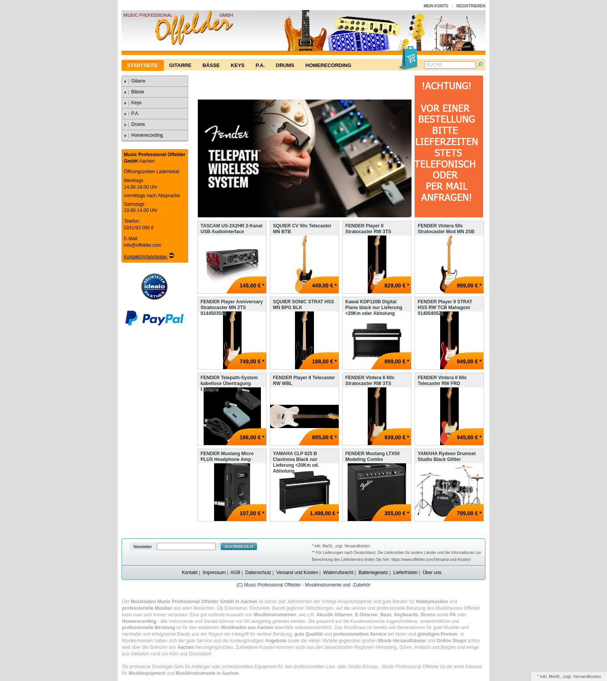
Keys (237, 65)
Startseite (142, 65)
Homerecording (328, 65)
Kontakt (190, 572)
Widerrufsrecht (338, 572)
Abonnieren (239, 546)
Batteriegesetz (373, 572)
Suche (434, 64)
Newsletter (143, 546)
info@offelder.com (142, 245)
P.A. (260, 65)
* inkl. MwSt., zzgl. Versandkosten (341, 546)
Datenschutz (258, 572)
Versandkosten (587, 676)
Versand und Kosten (297, 572)
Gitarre (180, 65)
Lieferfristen (405, 572)
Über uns (432, 572)
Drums (285, 65)
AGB (235, 572)
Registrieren (470, 6)
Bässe (211, 65)
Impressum (213, 572)
